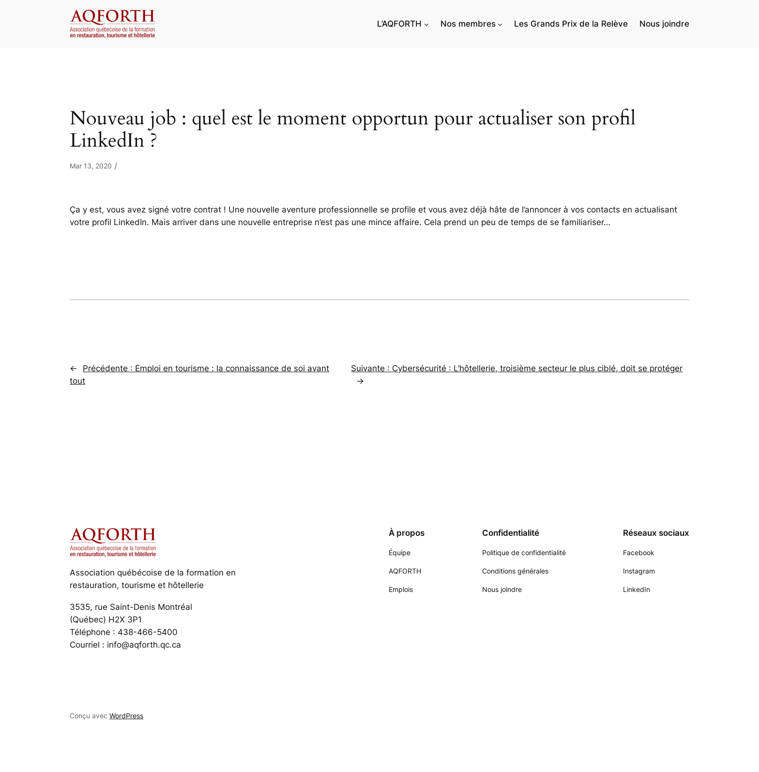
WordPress (126, 715)
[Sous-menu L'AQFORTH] (426, 23)
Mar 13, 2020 (91, 166)
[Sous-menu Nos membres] (500, 23)
